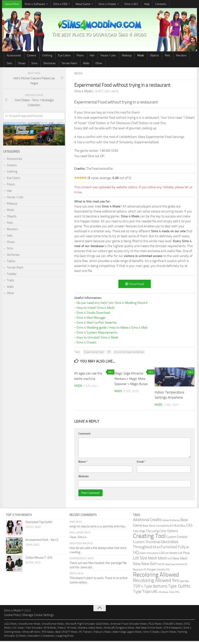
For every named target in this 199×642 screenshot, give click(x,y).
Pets (139, 56)
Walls (42, 64)
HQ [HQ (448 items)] (136, 553)
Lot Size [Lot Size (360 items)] (140, 559)
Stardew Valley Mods (90, 628)
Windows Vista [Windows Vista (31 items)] (166, 593)
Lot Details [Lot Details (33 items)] (171, 554)
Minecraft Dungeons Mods (119, 628)
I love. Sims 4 (77, 538)
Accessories (13, 56)
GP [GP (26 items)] (187, 548)
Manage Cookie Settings (38, 616)
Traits (10, 281)
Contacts (142, 4)
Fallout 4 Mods (102, 632)
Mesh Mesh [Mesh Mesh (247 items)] (157, 559)
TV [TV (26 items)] (142, 587)
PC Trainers (85, 632)
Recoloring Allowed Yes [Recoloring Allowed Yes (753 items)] (156, 581)
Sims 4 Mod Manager (91, 319)
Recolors (150, 56)
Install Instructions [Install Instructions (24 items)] (149, 554)
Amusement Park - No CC (42, 541)
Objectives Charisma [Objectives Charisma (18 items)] (174, 565)
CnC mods (18, 628)
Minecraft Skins (31, 632)
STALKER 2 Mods (173, 624)
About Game (74, 4)
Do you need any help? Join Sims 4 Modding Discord (112, 304)
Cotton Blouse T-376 (38, 558)
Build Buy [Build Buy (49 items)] (180, 526)
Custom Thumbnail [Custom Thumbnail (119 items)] (147, 543)
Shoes (171, 56)
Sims (181, 56)
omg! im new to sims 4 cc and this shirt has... (98, 527)
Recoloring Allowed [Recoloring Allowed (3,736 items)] (156, 575)
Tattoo (11, 262)
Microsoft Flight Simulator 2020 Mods (87, 624)
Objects (128, 56)
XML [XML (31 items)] (177, 593)
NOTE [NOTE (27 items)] (161, 565)
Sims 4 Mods (12, 611)
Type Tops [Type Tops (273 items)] (142, 592)
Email (141, 462)
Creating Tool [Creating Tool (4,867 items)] (149, 537)
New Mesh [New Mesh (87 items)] (180, 559)
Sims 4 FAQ (54, 4)
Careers (28, 56)
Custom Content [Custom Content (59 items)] (176, 538)
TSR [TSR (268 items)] (136, 587)
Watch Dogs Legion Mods (127, 632)
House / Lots (90, 56)
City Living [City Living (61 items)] (152, 532)
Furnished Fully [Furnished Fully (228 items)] (173, 548)
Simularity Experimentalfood (129, 353)
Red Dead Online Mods (149, 628)
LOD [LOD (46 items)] (161, 554)
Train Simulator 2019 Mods (41, 628)
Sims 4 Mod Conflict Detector (97, 324)
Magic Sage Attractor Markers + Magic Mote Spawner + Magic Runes (132, 379)
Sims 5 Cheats (151, 632)
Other (52, 64)
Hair (77, 56)
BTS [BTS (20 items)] (172, 527)
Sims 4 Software (31, 4)
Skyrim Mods (168, 632)
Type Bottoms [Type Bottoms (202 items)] (155, 587)
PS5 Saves (48, 632)
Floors (68, 56)
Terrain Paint (28, 64)
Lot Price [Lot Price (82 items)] (184, 554)
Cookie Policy (12, 616)
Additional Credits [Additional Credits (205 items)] (147, 521)
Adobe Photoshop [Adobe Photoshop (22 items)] (171, 521)
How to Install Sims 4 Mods (95, 309)
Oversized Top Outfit (38, 523)
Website (83, 477)
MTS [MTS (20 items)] (170, 559)
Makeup (106, 56)
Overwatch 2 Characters (40, 636)
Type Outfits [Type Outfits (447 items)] (179, 587)
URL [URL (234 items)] (154, 592)
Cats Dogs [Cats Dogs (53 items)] (139, 532)
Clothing (40, 56)
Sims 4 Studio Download (93, 314)
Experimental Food (94, 353)
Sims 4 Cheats (97, 4)
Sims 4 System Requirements (97, 333)
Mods (117, 56)
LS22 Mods (10, 624)
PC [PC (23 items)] (145, 570)
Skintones (12, 64)
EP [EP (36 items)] (158, 548)
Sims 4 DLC (119, 4)
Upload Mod (11, 4)
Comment (84, 434)
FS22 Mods (154, 624)
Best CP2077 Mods (66, 632)
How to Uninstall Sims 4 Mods (97, 338)
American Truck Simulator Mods (129, 624)
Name (83, 462)
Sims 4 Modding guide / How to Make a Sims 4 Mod (112, 328)
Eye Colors (54, 56)
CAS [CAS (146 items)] (189, 526)
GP (108, 353)
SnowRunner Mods (29, 624)
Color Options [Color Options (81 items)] (168, 532)
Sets (161, 56)
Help (131, 4)
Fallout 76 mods (67, 628)
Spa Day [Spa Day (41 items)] (184, 582)
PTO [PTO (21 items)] (168, 570)
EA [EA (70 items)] (154, 548)
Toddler (12, 275)
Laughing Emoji (65, 636)
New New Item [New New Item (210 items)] (145, 565)
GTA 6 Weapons (173, 628)
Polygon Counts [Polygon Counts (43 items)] (156, 570)
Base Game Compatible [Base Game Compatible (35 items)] (156, 526)
